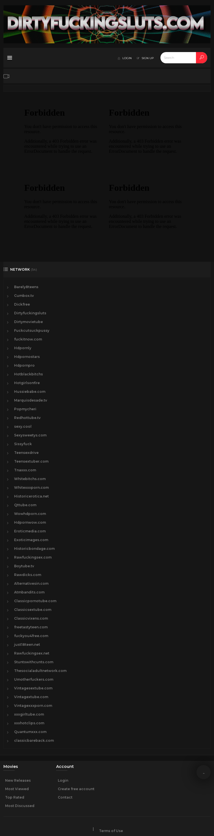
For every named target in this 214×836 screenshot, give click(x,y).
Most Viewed (17, 789)
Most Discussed (19, 806)
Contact (65, 797)
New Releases (18, 780)
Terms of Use (111, 831)
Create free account (76, 789)
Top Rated (14, 797)
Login (63, 780)
